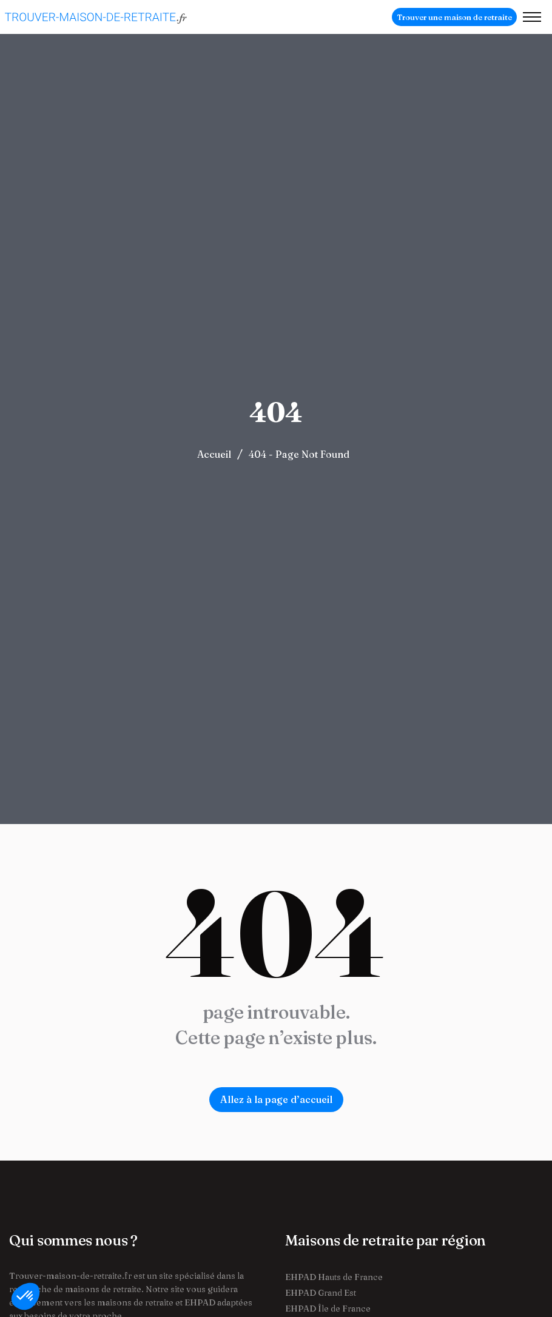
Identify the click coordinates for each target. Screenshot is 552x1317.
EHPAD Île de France (328, 1308)
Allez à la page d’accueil (276, 1099)
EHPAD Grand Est (320, 1292)
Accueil (214, 454)
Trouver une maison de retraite (454, 17)
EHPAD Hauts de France (334, 1277)
